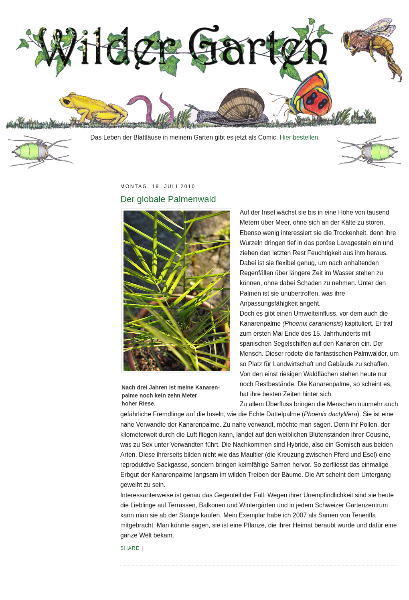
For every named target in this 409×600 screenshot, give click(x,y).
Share (130, 548)
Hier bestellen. (299, 137)
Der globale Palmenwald (168, 199)
